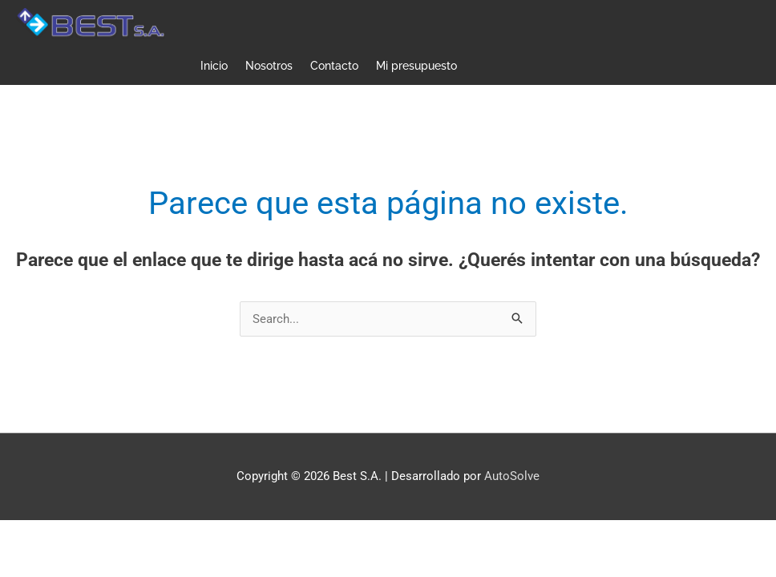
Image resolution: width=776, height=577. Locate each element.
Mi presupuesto (416, 65)
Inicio (214, 65)
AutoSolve (512, 476)
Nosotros (269, 65)
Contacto (334, 65)
